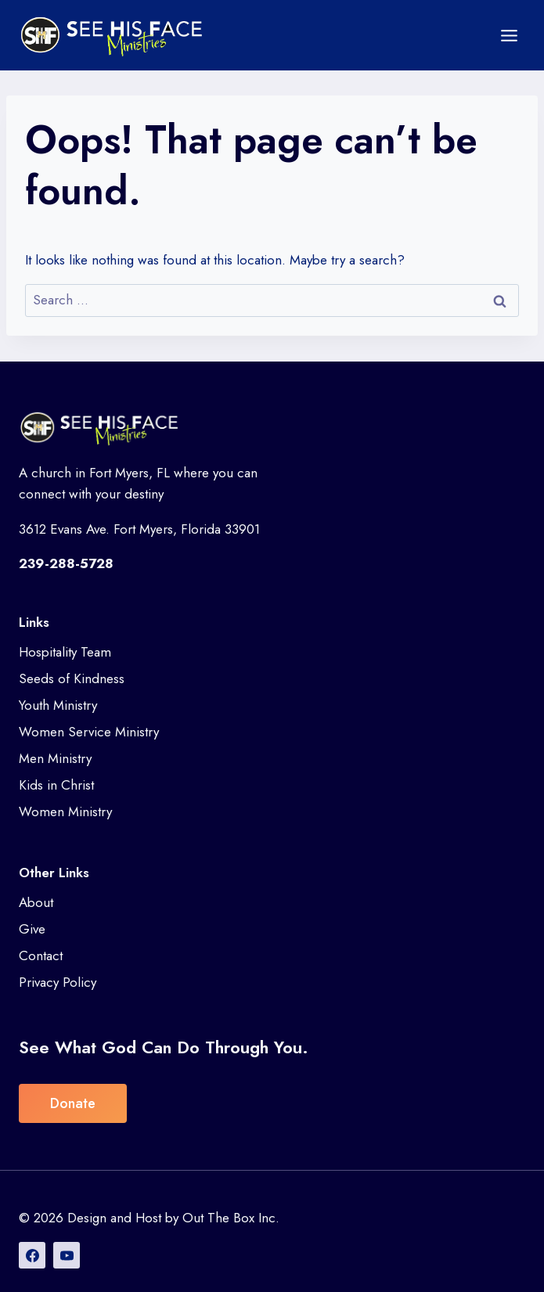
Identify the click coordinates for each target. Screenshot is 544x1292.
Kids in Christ (56, 785)
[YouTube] (66, 1255)
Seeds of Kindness (71, 678)
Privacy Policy (57, 982)
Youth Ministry (58, 705)
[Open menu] (508, 35)
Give (32, 929)
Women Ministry (65, 811)
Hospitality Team (65, 651)
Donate (72, 1103)
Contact (41, 955)
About (36, 902)
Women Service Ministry (89, 731)
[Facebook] (32, 1255)
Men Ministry (55, 758)
